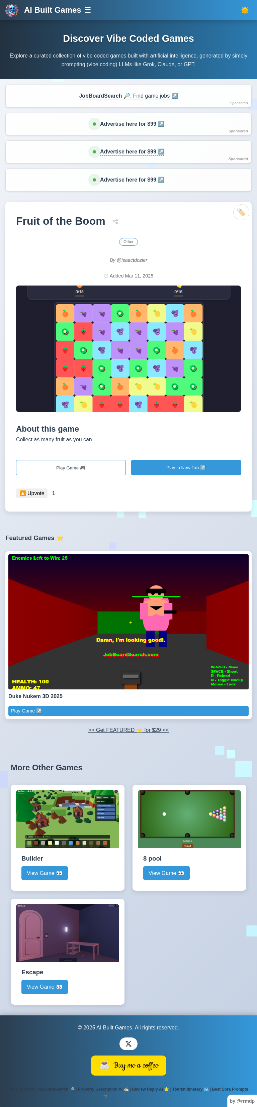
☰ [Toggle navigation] (87, 9)
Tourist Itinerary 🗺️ (190, 1089)
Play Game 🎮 (71, 467)
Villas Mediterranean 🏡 (131, 1095)
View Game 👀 (45, 873)
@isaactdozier (132, 260)
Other (128, 241)
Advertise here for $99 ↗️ (132, 124)
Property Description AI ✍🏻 (103, 1089)
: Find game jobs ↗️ (128, 96)
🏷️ (241, 212)
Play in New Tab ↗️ (186, 467)
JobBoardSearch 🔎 (55, 1089)
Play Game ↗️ (26, 710)
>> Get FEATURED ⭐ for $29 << (128, 730)
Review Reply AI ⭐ (150, 1089)
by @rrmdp (242, 1101)
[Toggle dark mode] (245, 10)
